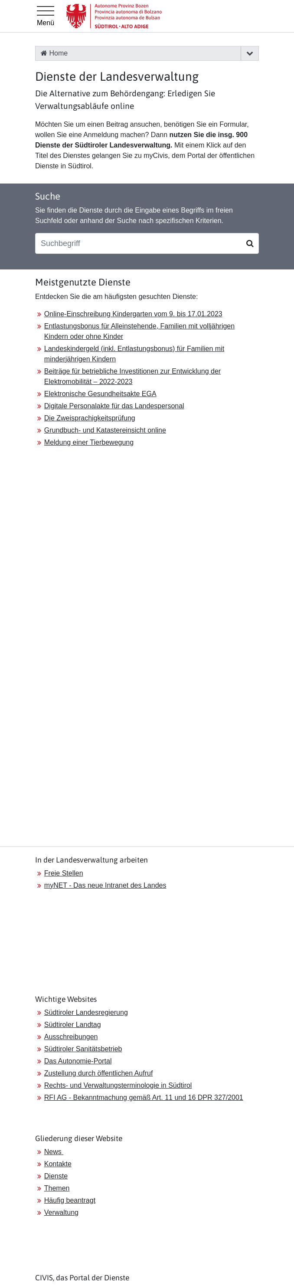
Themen (57, 1188)
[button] (249, 53)
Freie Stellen (63, 873)
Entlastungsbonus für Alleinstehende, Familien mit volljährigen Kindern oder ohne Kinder (139, 331)
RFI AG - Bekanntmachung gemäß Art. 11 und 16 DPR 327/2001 (143, 1097)
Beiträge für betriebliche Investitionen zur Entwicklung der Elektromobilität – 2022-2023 (132, 376)
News (53, 1151)
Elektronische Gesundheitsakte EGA (100, 393)
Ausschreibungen (71, 1036)
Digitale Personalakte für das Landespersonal (114, 406)
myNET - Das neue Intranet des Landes (105, 885)
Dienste (56, 1176)
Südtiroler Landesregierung (86, 1012)
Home (54, 53)
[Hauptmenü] (45, 16)
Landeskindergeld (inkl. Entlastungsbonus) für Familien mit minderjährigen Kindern (134, 354)
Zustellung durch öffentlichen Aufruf (98, 1073)
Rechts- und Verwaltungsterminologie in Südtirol (118, 1085)
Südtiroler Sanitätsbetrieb (83, 1049)
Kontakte (58, 1164)
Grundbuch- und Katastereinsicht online (105, 430)
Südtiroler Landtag (72, 1024)
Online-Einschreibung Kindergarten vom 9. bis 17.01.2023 (133, 314)
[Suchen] (250, 243)
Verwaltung (61, 1212)
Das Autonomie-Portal (78, 1061)
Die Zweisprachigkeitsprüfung (89, 418)
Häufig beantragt (69, 1200)
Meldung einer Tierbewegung (89, 442)
